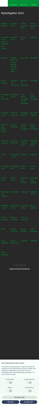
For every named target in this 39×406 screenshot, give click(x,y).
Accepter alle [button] (28, 402)
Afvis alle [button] (11, 402)
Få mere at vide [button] (19, 397)
